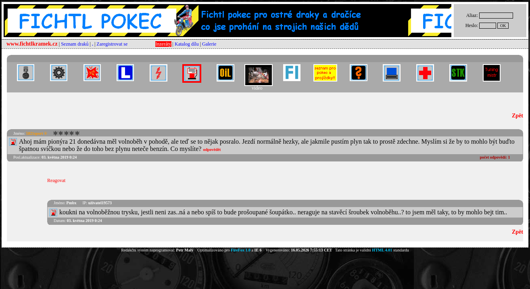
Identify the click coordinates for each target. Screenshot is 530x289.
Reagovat (56, 180)
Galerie (209, 44)
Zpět (517, 116)
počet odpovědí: (495, 157)
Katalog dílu (187, 44)
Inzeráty (163, 44)
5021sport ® (36, 133)
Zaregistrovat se (111, 44)
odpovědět (212, 149)
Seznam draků (74, 44)
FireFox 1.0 (240, 250)
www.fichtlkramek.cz (32, 44)
